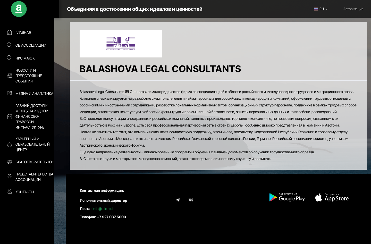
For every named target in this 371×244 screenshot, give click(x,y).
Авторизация (353, 9)
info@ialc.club (103, 208)
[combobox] (323, 9)
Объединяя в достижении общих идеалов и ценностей (141, 9)
